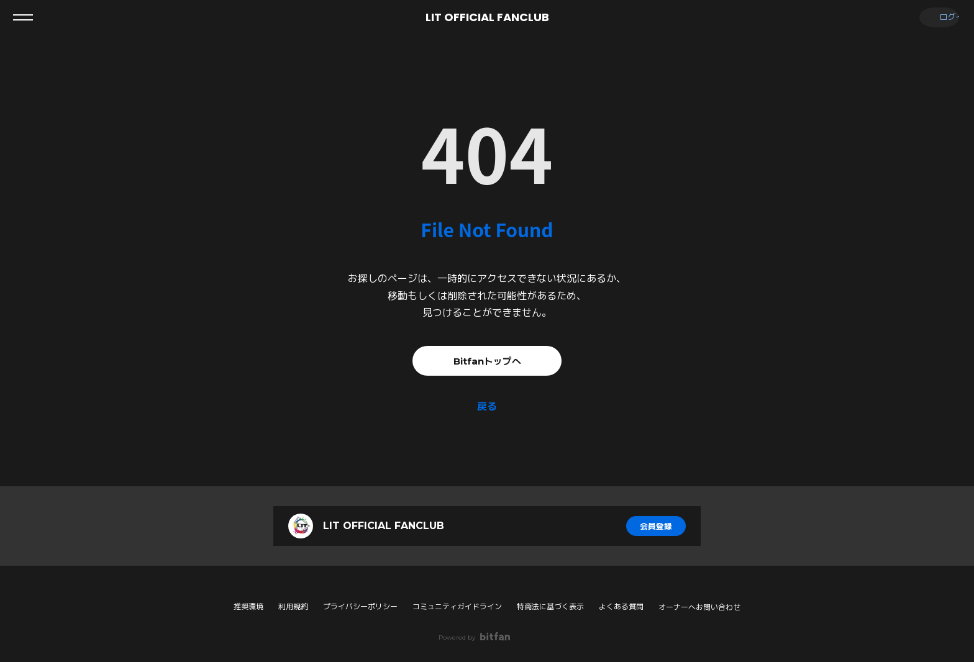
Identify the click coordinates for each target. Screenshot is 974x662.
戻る (487, 406)
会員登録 (656, 526)
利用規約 (293, 606)
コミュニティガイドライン (457, 606)
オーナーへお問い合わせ (699, 607)
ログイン (937, 17)
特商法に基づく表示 (550, 606)
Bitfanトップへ (487, 360)
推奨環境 (248, 606)
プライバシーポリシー (360, 606)
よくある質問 (621, 606)
